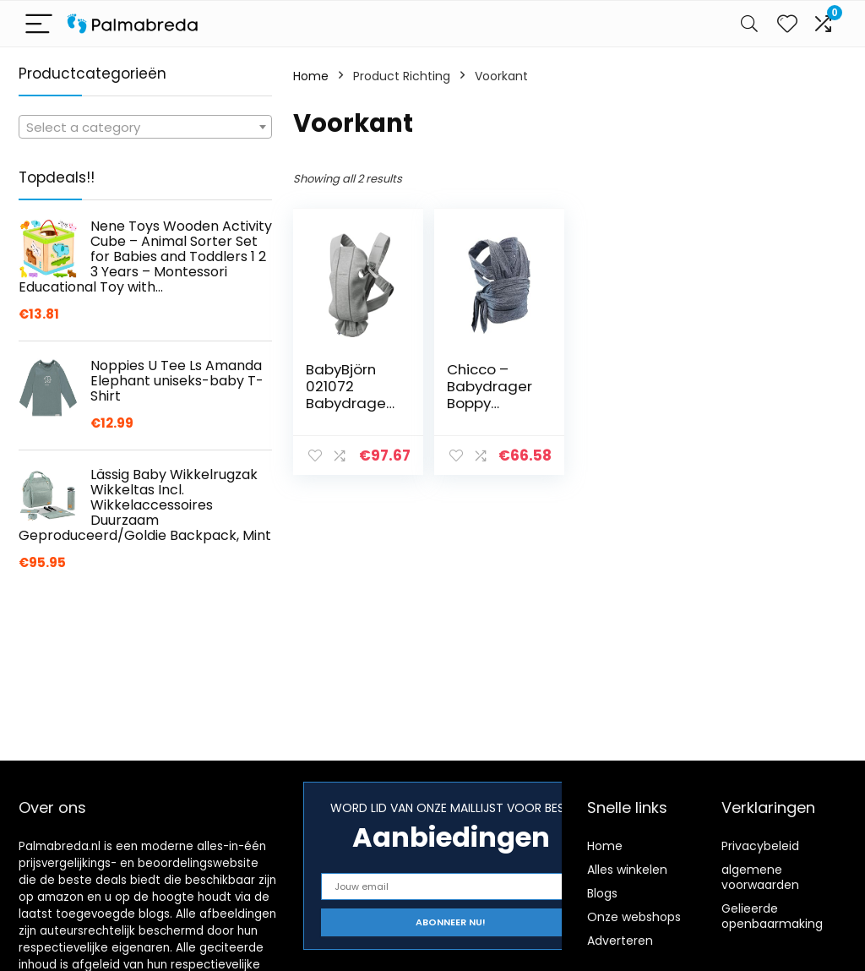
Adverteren (620, 940)
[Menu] (39, 24)
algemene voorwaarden (760, 877)
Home (311, 76)
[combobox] (145, 127)
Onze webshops (634, 916)
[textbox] (145, 127)
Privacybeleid (760, 845)
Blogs (602, 893)
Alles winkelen (627, 869)
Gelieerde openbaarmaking (772, 916)
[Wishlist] (787, 24)
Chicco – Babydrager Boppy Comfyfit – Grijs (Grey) (489, 403)
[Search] (749, 24)
